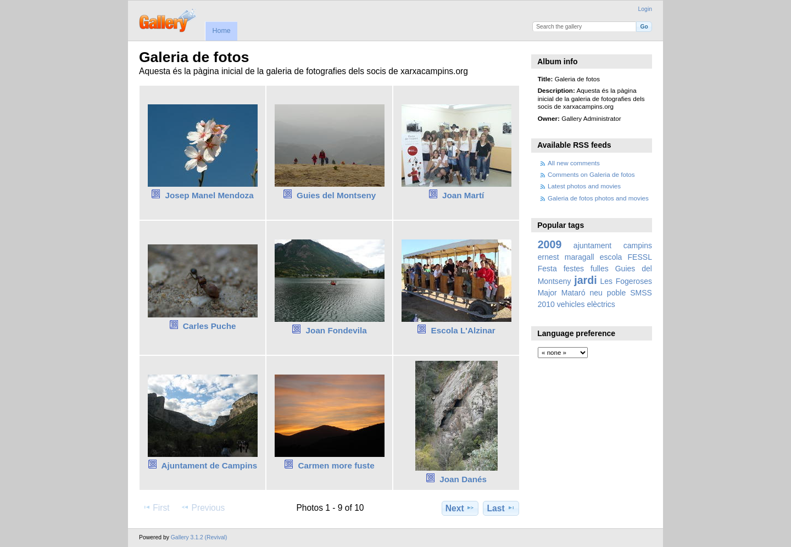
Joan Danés (463, 479)
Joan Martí (463, 195)
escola (611, 257)
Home (221, 31)
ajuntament (592, 245)
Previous (203, 507)
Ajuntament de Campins (209, 465)
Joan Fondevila (336, 330)
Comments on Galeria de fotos (591, 174)
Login (645, 9)
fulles (600, 268)
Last (501, 508)
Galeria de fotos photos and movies (598, 198)
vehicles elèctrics (586, 304)
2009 (550, 244)
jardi (585, 280)
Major (547, 292)
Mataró (573, 292)
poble (616, 292)
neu (595, 292)
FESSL (640, 257)
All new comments (574, 162)
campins (637, 245)
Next (460, 508)
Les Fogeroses (626, 281)
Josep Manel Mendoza (209, 195)
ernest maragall (566, 257)
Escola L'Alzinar (463, 330)
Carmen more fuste (336, 465)
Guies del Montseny (336, 195)
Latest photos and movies (584, 185)
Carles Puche (209, 326)
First (155, 507)
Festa (547, 268)
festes (574, 268)
